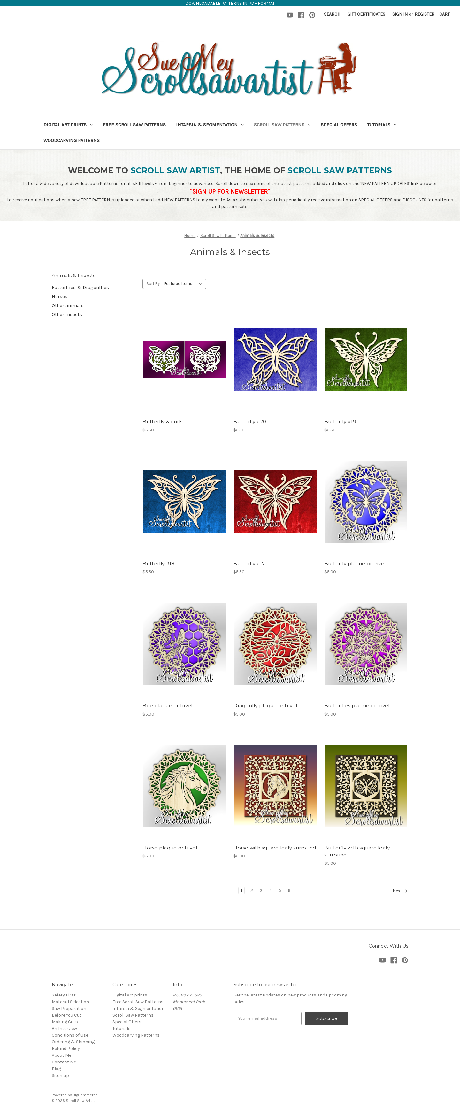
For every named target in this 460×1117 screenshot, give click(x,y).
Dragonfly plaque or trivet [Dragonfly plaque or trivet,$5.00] (265, 705)
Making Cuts (65, 1022)
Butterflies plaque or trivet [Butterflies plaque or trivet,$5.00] (357, 705)
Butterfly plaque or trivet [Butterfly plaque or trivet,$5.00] (355, 564)
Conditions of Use (70, 1035)
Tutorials (381, 125)
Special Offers (339, 125)
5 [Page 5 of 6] (280, 890)
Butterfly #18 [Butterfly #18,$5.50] (158, 564)
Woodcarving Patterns (71, 140)
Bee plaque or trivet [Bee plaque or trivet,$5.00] (167, 705)
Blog (56, 1068)
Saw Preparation (69, 1008)
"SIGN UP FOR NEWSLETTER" (230, 191)
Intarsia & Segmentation (210, 125)
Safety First (64, 995)
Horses (59, 296)
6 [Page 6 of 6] (289, 890)
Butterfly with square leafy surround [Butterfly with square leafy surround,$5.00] (357, 851)
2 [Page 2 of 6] (251, 890)
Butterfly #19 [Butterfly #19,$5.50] (340, 421)
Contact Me (64, 1062)
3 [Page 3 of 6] (261, 890)
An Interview (64, 1028)
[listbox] (184, 284)
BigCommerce (85, 1095)
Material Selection (70, 1001)
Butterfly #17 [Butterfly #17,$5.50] (249, 564)
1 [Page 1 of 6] (241, 890)
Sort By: (153, 283)
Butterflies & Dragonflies (80, 287)
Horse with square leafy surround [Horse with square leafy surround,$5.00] (274, 848)
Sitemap (60, 1075)
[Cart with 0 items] (444, 14)
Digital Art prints (68, 125)
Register (424, 14)
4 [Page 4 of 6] (270, 890)
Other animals (68, 305)
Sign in (400, 14)
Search (332, 14)
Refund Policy (66, 1048)
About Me (61, 1055)
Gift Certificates (366, 14)
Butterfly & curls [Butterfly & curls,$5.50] (162, 421)
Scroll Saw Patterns (282, 125)
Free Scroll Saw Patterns (134, 125)
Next (400, 891)
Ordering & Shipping (73, 1042)
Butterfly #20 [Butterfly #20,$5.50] (249, 421)
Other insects (67, 314)
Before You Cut (66, 1015)
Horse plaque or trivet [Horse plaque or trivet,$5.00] (170, 848)
